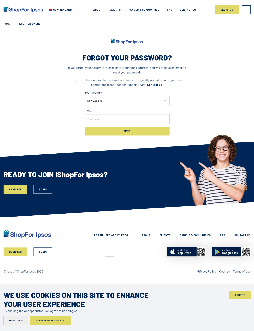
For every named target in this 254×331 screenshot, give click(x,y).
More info (16, 320)
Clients (115, 9)
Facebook (109, 251)
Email (88, 111)
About (97, 9)
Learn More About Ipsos (111, 235)
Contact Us (242, 235)
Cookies (224, 271)
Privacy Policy (206, 271)
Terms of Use (242, 271)
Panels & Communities (143, 9)
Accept (240, 294)
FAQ (169, 9)
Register (226, 9)
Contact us (188, 9)
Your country (93, 92)
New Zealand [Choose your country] (62, 9)
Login (246, 9)
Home (7, 23)
